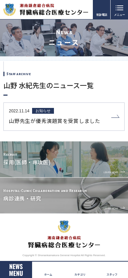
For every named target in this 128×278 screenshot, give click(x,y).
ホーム (48, 274)
